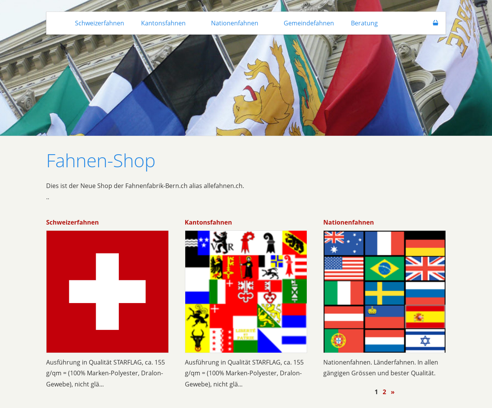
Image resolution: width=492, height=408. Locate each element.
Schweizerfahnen (72, 222)
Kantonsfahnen (208, 222)
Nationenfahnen (348, 222)
